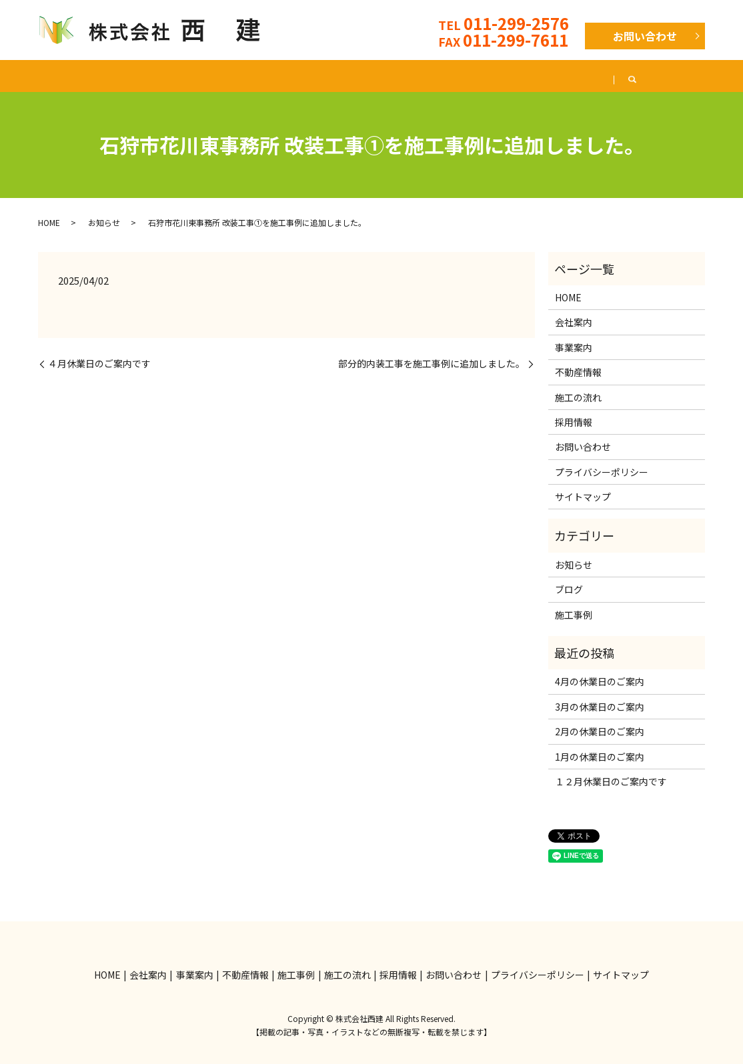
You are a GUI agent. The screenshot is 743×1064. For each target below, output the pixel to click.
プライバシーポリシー (601, 472)
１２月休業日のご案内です (611, 781)
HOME (40, 75)
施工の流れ (422, 75)
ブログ (665, 75)
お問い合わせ (645, 36)
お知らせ (104, 222)
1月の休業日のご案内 (599, 756)
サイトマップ (583, 496)
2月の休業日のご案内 (599, 731)
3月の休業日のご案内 (599, 706)
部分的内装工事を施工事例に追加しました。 (431, 363)
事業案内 (184, 75)
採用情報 (595, 75)
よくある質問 (511, 75)
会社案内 (109, 75)
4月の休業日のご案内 (599, 681)
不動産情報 (263, 75)
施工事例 (342, 75)
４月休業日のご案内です (99, 363)
